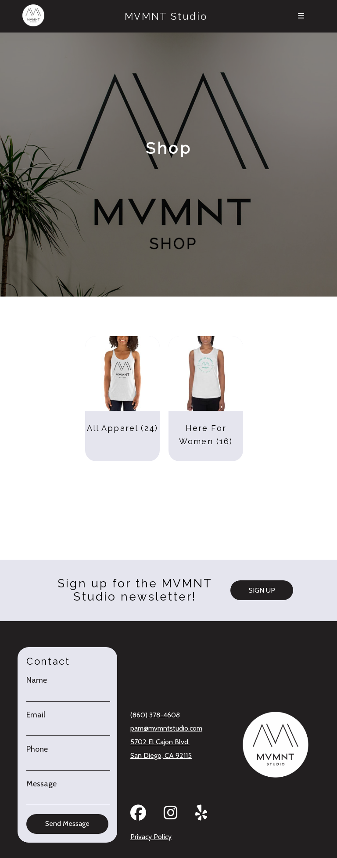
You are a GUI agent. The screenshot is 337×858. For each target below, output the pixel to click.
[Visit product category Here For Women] (205, 394)
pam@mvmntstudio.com (166, 728)
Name (36, 680)
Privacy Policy (151, 837)
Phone (37, 749)
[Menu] (301, 16)
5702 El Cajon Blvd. (160, 742)
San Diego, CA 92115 (161, 755)
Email (35, 715)
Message (41, 784)
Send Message (67, 823)
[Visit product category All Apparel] (122, 394)
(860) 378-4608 (155, 715)
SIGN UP (262, 590)
